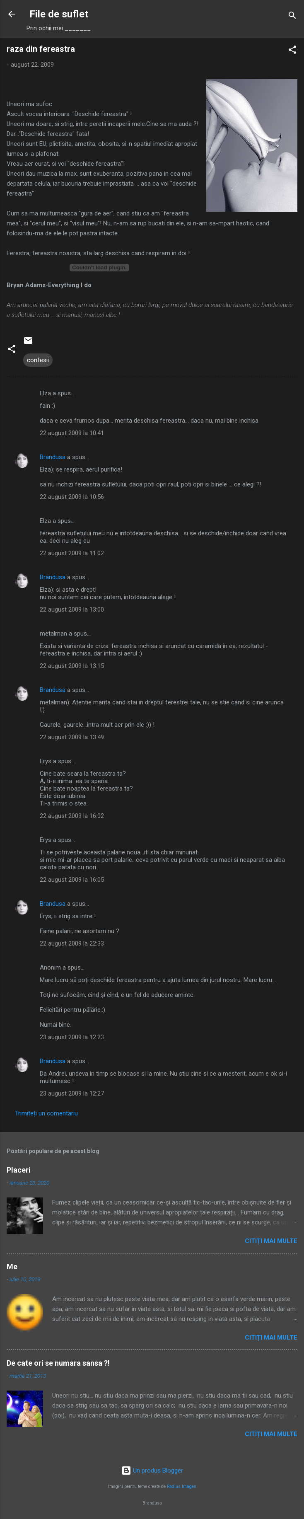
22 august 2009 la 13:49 (72, 737)
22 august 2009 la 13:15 (72, 666)
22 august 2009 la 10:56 (72, 497)
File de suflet (58, 14)
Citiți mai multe (271, 1241)
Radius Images (181, 1486)
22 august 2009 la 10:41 (72, 433)
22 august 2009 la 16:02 (72, 816)
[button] (292, 51)
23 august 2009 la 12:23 (72, 1037)
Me (12, 1266)
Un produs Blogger (152, 1470)
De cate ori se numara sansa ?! (58, 1363)
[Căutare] (292, 16)
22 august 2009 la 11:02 (72, 553)
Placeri (19, 1170)
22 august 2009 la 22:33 (72, 943)
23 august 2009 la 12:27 (72, 1093)
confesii (38, 360)
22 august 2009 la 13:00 (72, 609)
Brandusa (52, 457)
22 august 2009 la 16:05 (72, 879)
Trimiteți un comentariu (46, 1113)
